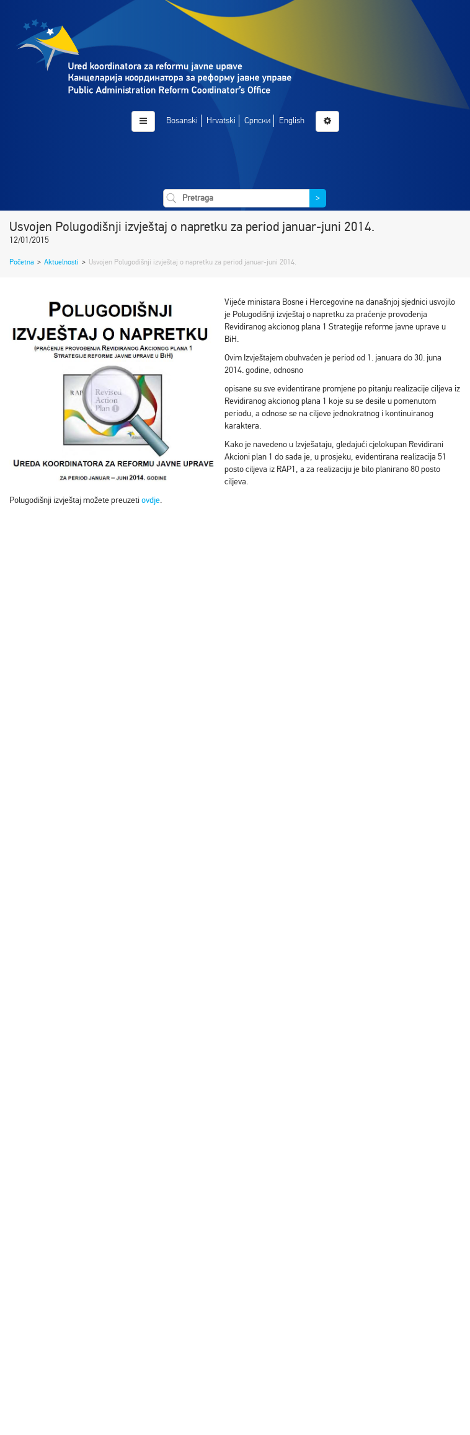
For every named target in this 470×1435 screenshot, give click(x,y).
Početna (21, 262)
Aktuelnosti (61, 262)
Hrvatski (221, 120)
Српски (257, 120)
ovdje (150, 500)
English (291, 120)
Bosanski (182, 120)
